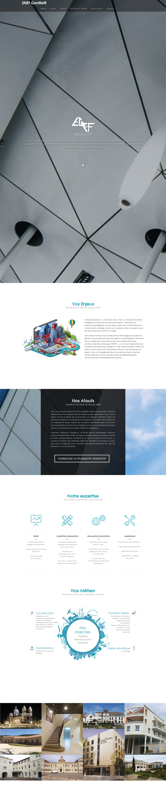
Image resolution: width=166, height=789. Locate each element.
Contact (141, 4)
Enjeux (84, 4)
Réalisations (127, 4)
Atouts (94, 4)
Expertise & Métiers (109, 4)
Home (74, 4)
